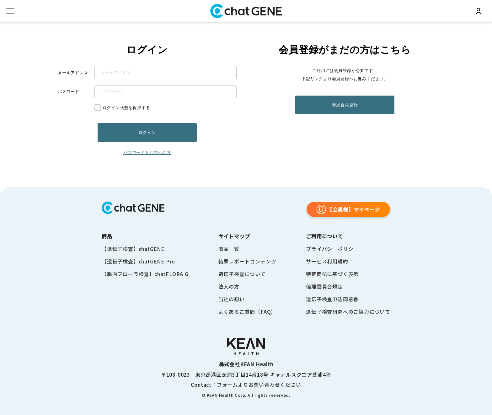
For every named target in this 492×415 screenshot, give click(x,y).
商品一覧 (228, 249)
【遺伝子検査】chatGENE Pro (138, 261)
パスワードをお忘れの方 (147, 153)
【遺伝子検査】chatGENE (133, 249)
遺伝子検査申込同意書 (332, 299)
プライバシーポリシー (332, 249)
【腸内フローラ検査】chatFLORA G (145, 274)
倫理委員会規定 (324, 286)
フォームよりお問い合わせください (259, 384)
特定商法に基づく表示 (332, 274)
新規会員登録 (345, 105)
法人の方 (228, 286)
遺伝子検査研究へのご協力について (348, 312)
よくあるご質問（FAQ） (247, 312)
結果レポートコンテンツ (247, 261)
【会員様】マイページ (348, 209)
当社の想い (231, 299)
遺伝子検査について (242, 274)
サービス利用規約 (327, 261)
